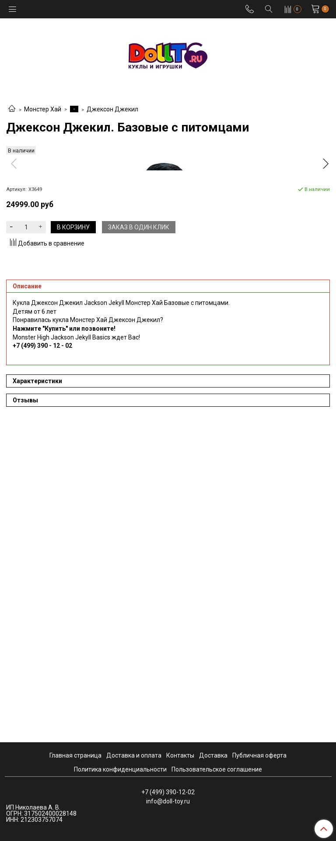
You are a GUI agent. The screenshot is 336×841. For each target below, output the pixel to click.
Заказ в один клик (138, 540)
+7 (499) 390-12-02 (168, 792)
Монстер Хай (42, 109)
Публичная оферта (259, 755)
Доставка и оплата (133, 755)
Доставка (213, 755)
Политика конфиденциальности (120, 769)
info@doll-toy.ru (168, 801)
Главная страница (75, 755)
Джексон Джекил (112, 109)
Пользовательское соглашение (217, 769)
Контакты (180, 755)
